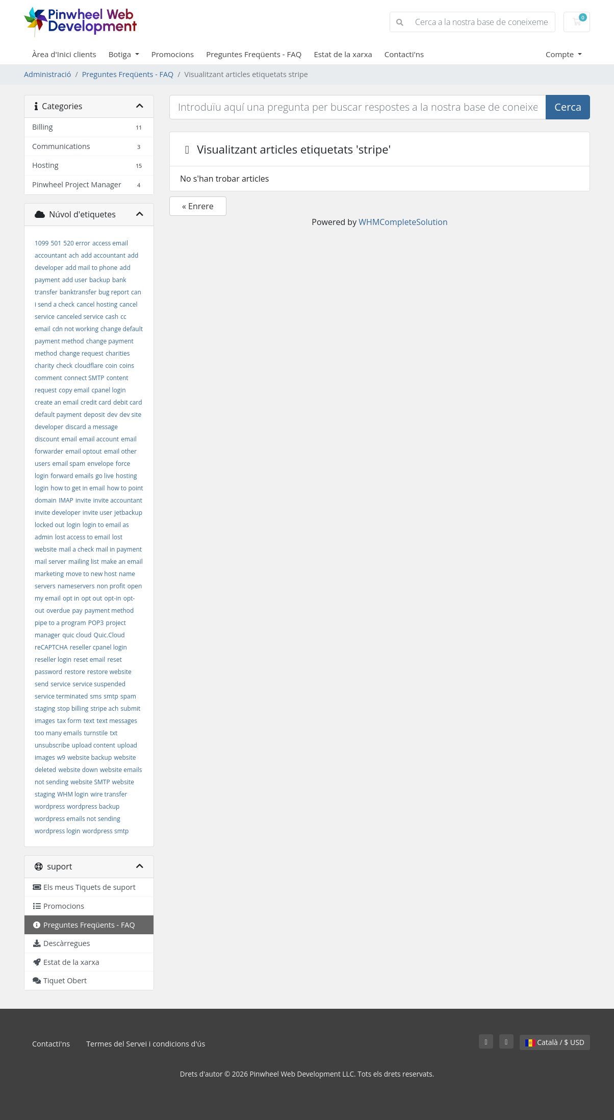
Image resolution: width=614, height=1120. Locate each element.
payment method (109, 610)
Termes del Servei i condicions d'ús (145, 1044)
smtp (111, 696)
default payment (58, 414)
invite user (97, 512)
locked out (49, 524)
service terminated (61, 696)
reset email (89, 659)
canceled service (80, 316)
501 (56, 243)
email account (99, 439)
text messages (116, 720)
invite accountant (117, 500)
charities (118, 353)
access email (110, 243)
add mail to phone (91, 267)
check (64, 365)
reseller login (53, 659)
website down (77, 769)
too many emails (58, 733)
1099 (41, 243)
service (60, 684)
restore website (109, 671)
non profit (111, 586)
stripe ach (104, 708)
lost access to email (82, 537)
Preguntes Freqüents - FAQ (253, 54)
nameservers (76, 586)
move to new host (91, 573)
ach (74, 255)
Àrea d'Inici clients (64, 54)
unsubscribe (52, 745)
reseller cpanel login (98, 647)
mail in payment (119, 549)
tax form (69, 720)
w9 (61, 757)
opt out (91, 598)
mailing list (83, 561)
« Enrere (198, 206)
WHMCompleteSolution (403, 222)
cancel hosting (96, 304)
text (89, 720)
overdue (58, 610)
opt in (71, 598)
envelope (100, 463)
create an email (57, 402)
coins (126, 365)
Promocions (172, 54)
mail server (50, 561)
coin (111, 365)
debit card (127, 402)
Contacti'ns (404, 54)
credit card (96, 402)
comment (48, 378)
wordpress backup (93, 806)
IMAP (66, 500)
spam (128, 696)
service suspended (98, 684)
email (69, 439)
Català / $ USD (554, 1042)
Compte (561, 54)
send (41, 684)
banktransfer (78, 292)
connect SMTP (84, 378)
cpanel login (108, 390)
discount (47, 439)
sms (96, 696)
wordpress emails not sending (77, 818)
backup (99, 280)
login (74, 524)
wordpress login (57, 831)
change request (81, 353)
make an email (122, 561)
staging (45, 708)
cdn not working (75, 329)
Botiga (121, 54)
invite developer (58, 512)
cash (112, 316)
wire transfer (108, 794)
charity (44, 365)
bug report (113, 292)
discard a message (91, 426)
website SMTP (90, 782)
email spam (69, 463)
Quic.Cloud (109, 635)
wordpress (50, 806)
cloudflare (88, 365)
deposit (94, 414)
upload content (93, 745)
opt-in (112, 598)
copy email (74, 390)
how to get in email (77, 488)
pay (77, 610)
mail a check (76, 549)
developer (49, 426)
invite (83, 500)
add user (74, 280)
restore (74, 671)
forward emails (71, 475)
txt (113, 733)
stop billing (72, 708)
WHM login (72, 794)
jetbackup (128, 512)
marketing (49, 573)
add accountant (103, 255)
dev (112, 414)
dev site (130, 414)
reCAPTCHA (51, 647)
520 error (76, 243)
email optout (83, 451)
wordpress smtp (106, 831)
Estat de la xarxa (343, 54)
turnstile (96, 733)
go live (104, 475)
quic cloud (76, 635)
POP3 (96, 622)
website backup (89, 757)
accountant (51, 255)
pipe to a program (60, 622)
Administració (47, 74)
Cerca (567, 107)
